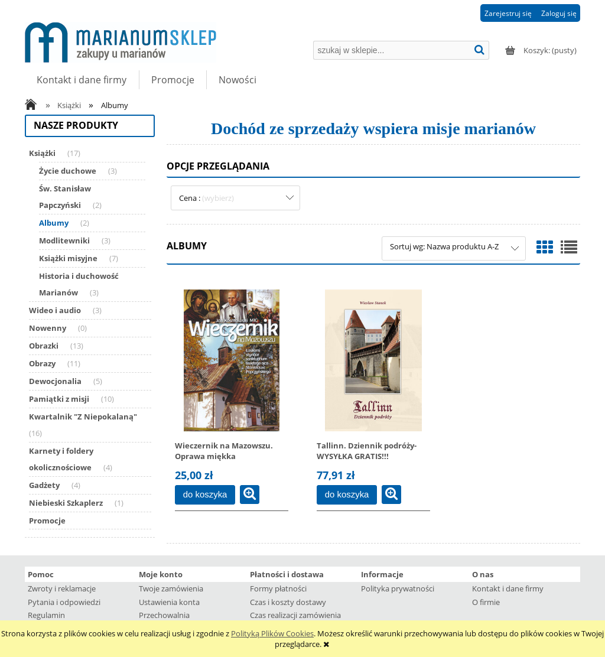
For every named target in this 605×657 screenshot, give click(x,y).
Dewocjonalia (55, 381)
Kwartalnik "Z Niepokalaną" (83, 416)
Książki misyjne (68, 258)
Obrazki (43, 345)
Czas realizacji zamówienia (295, 615)
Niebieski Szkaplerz (66, 502)
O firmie (486, 602)
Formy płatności (278, 588)
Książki (42, 153)
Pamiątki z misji (59, 398)
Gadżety (44, 485)
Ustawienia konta (169, 602)
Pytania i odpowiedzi (64, 602)
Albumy (54, 222)
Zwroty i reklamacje (62, 588)
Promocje (47, 520)
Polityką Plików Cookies (272, 633)
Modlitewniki (64, 240)
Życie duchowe (67, 170)
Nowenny (47, 328)
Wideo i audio (55, 310)
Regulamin (46, 615)
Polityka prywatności (397, 588)
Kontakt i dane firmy (508, 588)
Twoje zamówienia (171, 588)
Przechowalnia (164, 615)
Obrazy (42, 363)
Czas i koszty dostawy (288, 602)
